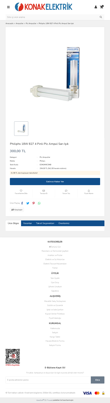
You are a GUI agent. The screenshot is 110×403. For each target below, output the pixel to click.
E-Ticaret (49, 400)
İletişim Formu (55, 345)
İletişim (55, 332)
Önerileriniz (63, 223)
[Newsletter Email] (48, 380)
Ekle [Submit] (97, 380)
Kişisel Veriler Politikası (55, 314)
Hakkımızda (55, 328)
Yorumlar (27, 223)
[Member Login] (96, 7)
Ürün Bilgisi (13, 223)
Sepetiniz (55, 291)
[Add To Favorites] (21, 193)
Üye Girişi (55, 282)
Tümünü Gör (55, 247)
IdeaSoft (40, 400)
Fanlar (55, 268)
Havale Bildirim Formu (55, 341)
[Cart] (101, 7)
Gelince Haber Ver (55, 181)
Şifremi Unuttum (55, 286)
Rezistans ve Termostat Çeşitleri (55, 251)
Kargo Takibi (55, 337)
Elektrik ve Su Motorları (55, 259)
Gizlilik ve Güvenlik (55, 305)
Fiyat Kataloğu (55, 318)
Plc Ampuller (45, 157)
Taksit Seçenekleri (45, 223)
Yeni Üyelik (55, 278)
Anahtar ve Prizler (55, 255)
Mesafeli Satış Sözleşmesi (55, 301)
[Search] (55, 17)
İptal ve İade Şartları (55, 309)
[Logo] (43, 7)
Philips (42, 161)
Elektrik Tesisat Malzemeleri (55, 264)
